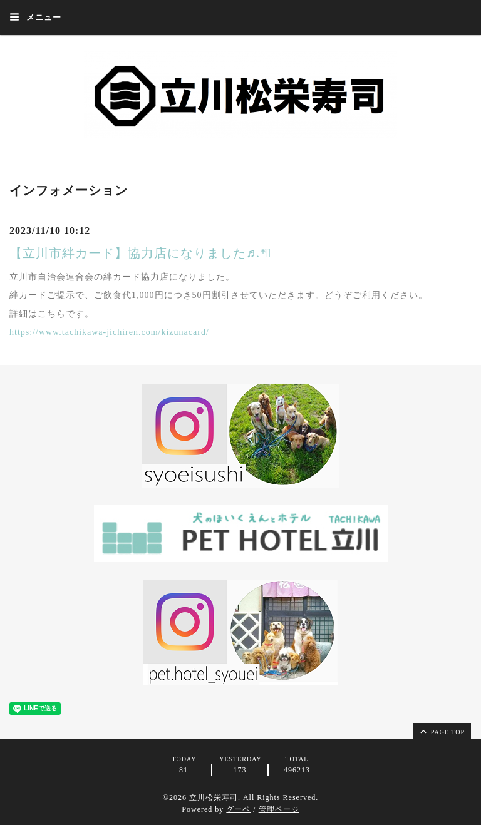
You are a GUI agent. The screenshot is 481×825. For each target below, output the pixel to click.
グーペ (238, 809)
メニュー (35, 17)
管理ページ (279, 809)
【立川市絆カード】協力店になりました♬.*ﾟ (140, 253)
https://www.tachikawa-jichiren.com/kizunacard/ (109, 332)
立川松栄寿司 (213, 797)
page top (441, 731)
